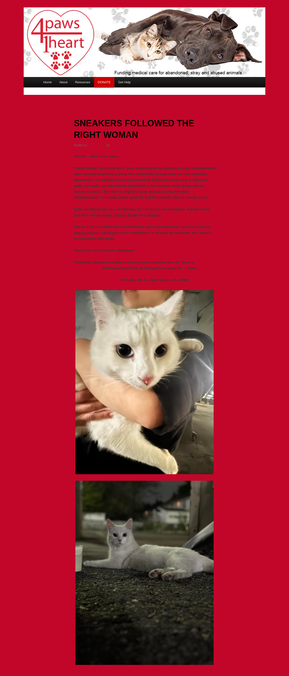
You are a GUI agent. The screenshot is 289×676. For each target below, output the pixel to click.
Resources (82, 82)
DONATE (104, 82)
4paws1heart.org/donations (97, 280)
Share (210, 673)
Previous (50, 98)
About (63, 82)
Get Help (124, 82)
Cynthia (115, 145)
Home (47, 82)
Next (242, 98)
